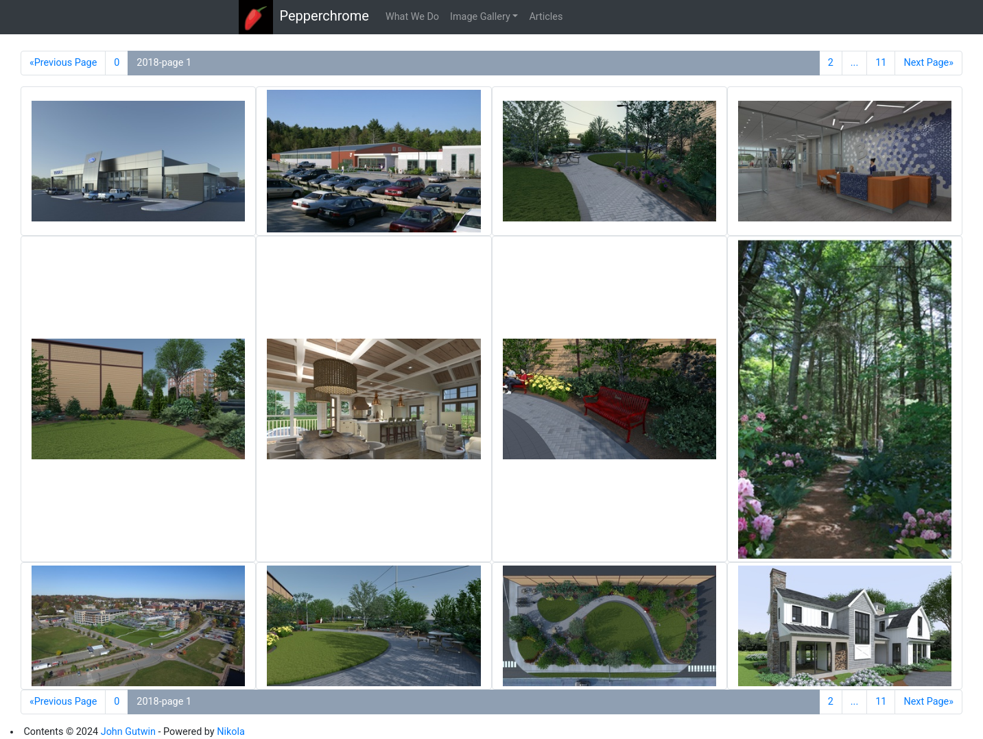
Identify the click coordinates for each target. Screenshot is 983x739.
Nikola (231, 732)
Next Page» (928, 63)
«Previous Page (63, 63)
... (854, 63)
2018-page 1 (164, 63)
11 (880, 63)
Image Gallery (480, 17)
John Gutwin (128, 732)
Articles (545, 17)
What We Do (412, 17)
